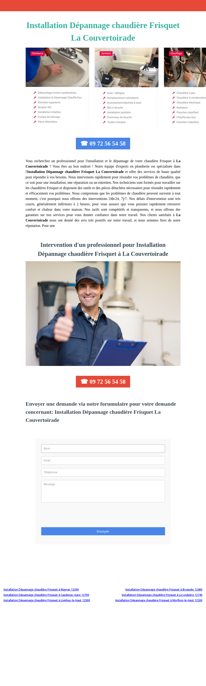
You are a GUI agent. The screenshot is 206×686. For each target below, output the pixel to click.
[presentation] (75, 516)
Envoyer (103, 531)
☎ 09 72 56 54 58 (103, 143)
